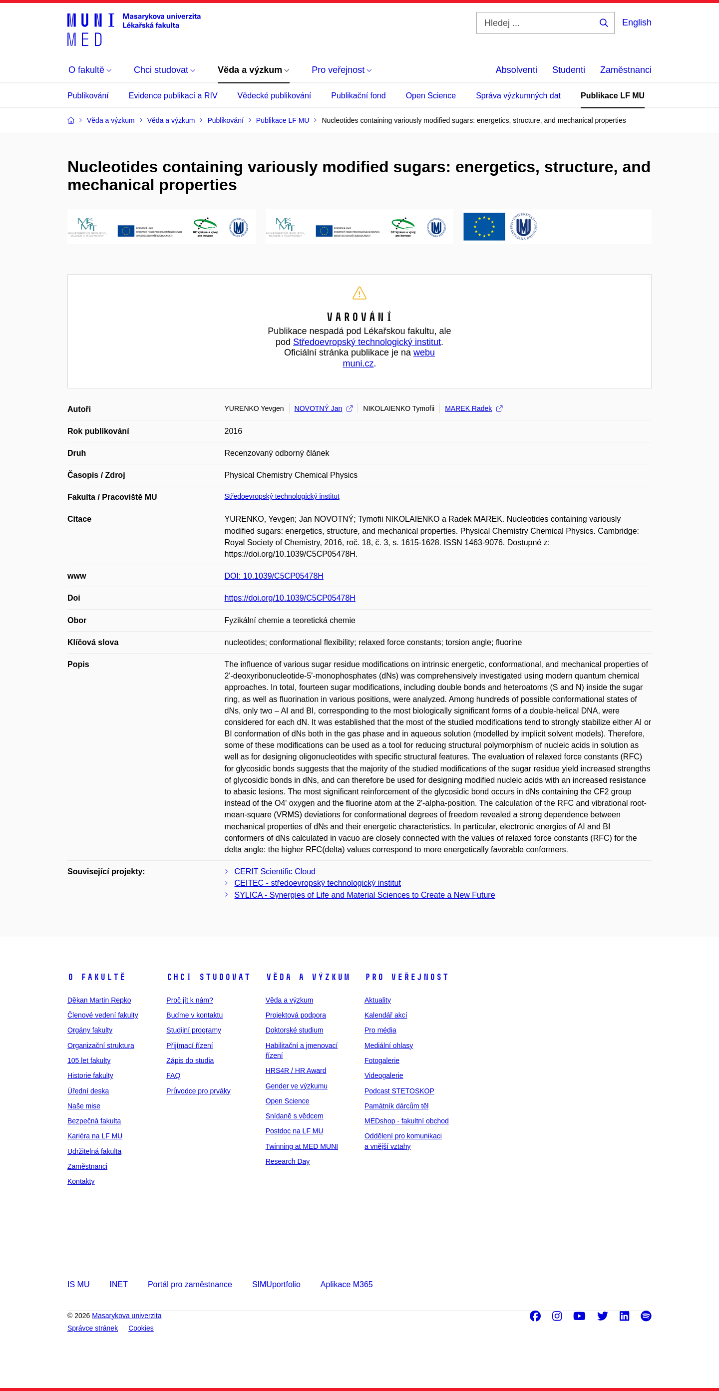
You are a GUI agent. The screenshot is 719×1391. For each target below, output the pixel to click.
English (637, 22)
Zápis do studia (190, 1060)
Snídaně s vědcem (295, 1116)
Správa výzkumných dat (518, 95)
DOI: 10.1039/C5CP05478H (274, 576)
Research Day (288, 1161)
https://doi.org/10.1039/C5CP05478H (290, 598)
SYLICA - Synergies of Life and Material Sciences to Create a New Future (365, 895)
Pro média (380, 1030)
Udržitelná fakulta (94, 1151)
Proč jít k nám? (189, 1000)
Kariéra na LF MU (94, 1136)
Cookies (141, 1328)
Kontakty (80, 1181)
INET (118, 1284)
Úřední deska (88, 1091)
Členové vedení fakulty (102, 1015)
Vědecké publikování (275, 95)
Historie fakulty (90, 1075)
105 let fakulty (88, 1060)
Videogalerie (383, 1075)
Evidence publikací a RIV (173, 95)
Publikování (88, 95)
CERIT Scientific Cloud (275, 871)
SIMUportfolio (276, 1284)
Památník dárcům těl (396, 1106)
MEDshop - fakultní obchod (406, 1121)
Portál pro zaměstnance (190, 1284)
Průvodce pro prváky (198, 1091)
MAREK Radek (473, 408)
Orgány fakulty (89, 1030)
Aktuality (377, 1000)
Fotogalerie (381, 1060)
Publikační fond (358, 95)
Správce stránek (92, 1328)
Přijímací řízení (189, 1045)
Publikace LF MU (613, 95)
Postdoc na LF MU (295, 1131)
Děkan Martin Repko (99, 1000)
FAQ (173, 1075)
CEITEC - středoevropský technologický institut (318, 883)
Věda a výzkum (308, 977)
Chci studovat (208, 977)
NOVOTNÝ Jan (324, 408)
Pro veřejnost (406, 977)
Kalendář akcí (385, 1015)
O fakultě (96, 977)
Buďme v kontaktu (194, 1015)
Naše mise (83, 1106)
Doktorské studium (295, 1030)
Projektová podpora (296, 1015)
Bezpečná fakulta (94, 1121)
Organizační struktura (100, 1045)
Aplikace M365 (347, 1284)
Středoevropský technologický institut (367, 342)
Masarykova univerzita (126, 1316)
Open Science (431, 95)
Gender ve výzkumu (297, 1086)
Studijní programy (193, 1030)
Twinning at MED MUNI (302, 1146)
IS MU (78, 1284)
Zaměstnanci (626, 70)
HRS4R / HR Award (296, 1070)
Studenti (568, 70)
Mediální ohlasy (388, 1045)
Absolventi (516, 70)
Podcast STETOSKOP (399, 1091)
